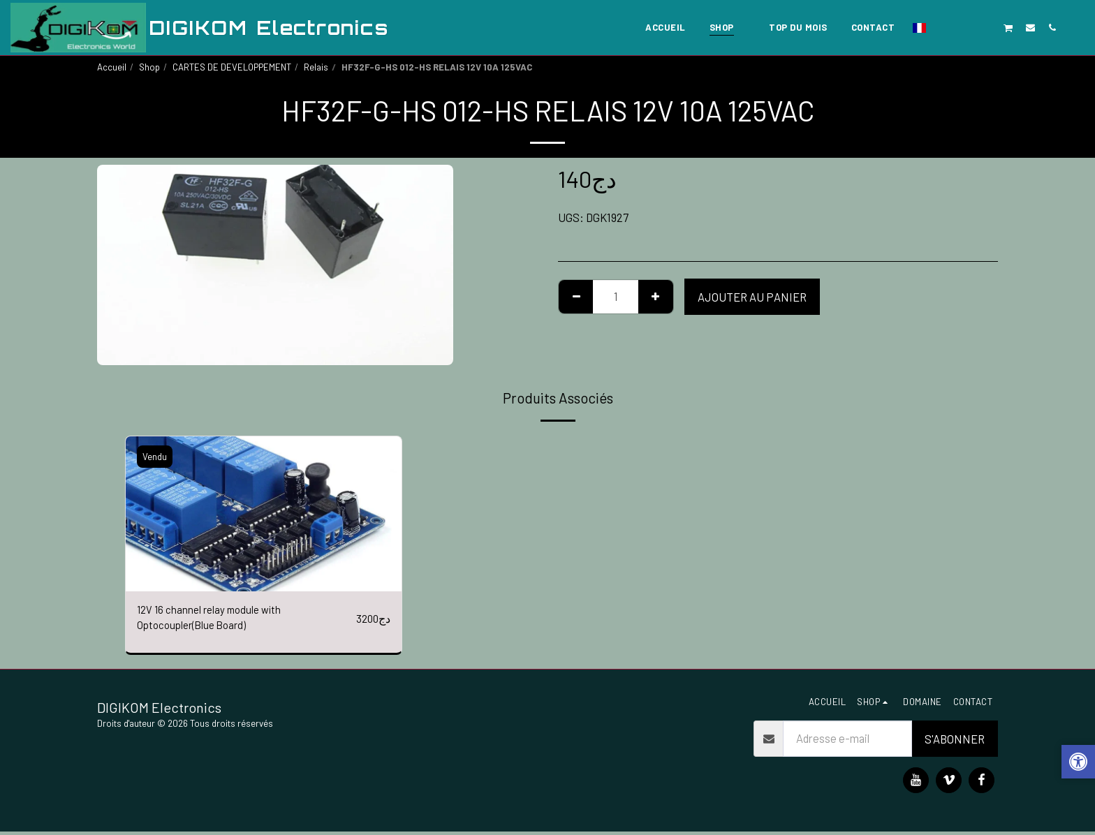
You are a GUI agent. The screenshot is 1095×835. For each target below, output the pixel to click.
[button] (943, 27)
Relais (316, 67)
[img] (264, 513)
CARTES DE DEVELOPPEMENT (231, 67)
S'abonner (955, 742)
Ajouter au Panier (752, 297)
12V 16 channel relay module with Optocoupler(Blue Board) (214, 619)
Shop (149, 67)
